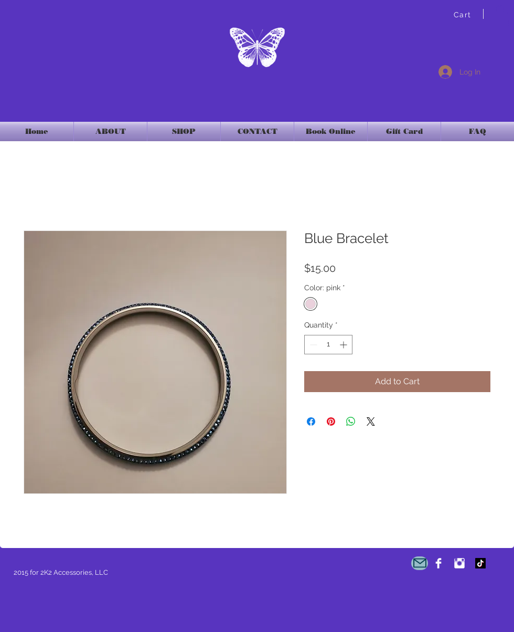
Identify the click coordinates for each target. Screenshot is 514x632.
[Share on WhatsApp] (351, 421)
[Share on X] (371, 421)
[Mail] (419, 563)
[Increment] (344, 344)
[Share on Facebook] (311, 421)
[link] (500, 16)
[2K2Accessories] (438, 563)
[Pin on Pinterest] (331, 421)
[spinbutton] (328, 344)
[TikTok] (480, 563)
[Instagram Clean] (459, 563)
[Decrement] (312, 344)
